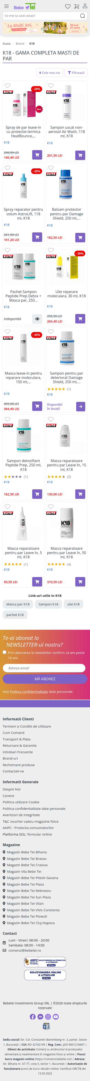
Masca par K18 (17, 604)
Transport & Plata (16, 739)
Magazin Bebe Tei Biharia (25, 852)
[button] (37, 319)
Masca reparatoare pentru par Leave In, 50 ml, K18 (66, 552)
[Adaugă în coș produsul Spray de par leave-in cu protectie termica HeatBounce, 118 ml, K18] (37, 155)
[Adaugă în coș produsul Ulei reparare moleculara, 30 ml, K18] (80, 318)
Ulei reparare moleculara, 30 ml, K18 (66, 294)
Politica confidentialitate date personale (34, 808)
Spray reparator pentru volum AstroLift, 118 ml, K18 (23, 213)
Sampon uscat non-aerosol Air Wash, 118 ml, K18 (66, 131)
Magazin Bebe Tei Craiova (25, 865)
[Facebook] (33, 1017)
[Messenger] (40, 1017)
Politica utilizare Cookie (21, 802)
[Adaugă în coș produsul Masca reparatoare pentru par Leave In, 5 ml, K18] (37, 581)
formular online (39, 834)
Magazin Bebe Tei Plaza (23, 884)
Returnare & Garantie (20, 745)
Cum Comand (13, 732)
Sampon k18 (48, 604)
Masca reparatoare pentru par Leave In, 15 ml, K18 (66, 465)
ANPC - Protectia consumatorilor (28, 827)
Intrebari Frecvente (18, 752)
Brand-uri (10, 758)
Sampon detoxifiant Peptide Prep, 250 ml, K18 (23, 465)
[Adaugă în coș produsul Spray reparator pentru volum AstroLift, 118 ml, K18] (37, 237)
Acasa (7, 43)
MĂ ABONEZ (45, 678)
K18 (7, 142)
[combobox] (45, 15)
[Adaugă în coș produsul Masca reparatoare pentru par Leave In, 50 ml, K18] (80, 581)
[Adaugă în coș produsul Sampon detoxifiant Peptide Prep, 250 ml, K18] (37, 494)
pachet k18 (15, 614)
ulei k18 (73, 604)
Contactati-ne (13, 771)
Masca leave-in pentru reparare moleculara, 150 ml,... (23, 377)
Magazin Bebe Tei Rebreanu (27, 890)
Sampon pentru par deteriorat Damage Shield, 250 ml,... (66, 377)
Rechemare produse (19, 765)
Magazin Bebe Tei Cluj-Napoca (29, 923)
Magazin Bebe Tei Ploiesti (25, 916)
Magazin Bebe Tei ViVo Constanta (31, 910)
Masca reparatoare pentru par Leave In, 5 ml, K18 (23, 552)
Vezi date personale (38, 691)
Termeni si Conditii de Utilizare (27, 726)
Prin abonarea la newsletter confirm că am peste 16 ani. (46, 655)
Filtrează (76, 73)
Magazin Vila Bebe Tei (22, 871)
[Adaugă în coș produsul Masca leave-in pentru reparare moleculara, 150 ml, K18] (37, 406)
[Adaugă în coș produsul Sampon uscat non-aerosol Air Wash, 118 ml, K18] (80, 155)
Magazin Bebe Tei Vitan (23, 903)
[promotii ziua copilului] (45, 28)
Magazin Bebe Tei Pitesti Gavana (30, 877)
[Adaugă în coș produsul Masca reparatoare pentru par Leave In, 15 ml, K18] (80, 494)
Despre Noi (11, 789)
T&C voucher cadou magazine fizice (30, 821)
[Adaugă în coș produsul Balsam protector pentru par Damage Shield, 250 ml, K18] (80, 237)
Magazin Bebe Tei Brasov (24, 858)
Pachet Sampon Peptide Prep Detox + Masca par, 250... (23, 296)
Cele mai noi (49, 73)
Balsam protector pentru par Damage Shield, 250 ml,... (66, 213)
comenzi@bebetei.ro (24, 950)
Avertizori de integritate (21, 815)
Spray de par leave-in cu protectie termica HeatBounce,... (23, 131)
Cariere (8, 795)
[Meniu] (6, 6)
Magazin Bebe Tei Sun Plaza (27, 897)
